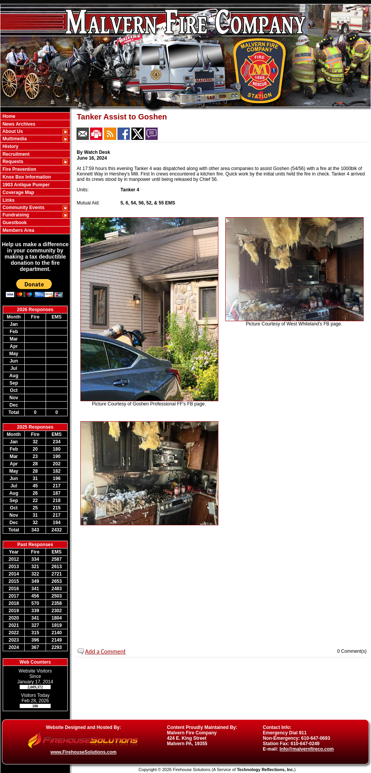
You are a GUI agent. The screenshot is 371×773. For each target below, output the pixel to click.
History (10, 146)
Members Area (17, 230)
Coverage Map (17, 192)
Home (8, 116)
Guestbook (14, 222)
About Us (12, 131)
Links (8, 200)
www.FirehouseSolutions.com (84, 752)
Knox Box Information (26, 177)
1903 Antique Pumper (25, 184)
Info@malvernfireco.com (306, 749)
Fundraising (15, 215)
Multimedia (14, 138)
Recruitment (15, 154)
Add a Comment (105, 651)
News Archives (18, 124)
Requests (12, 161)
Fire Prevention (18, 169)
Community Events (22, 207)
